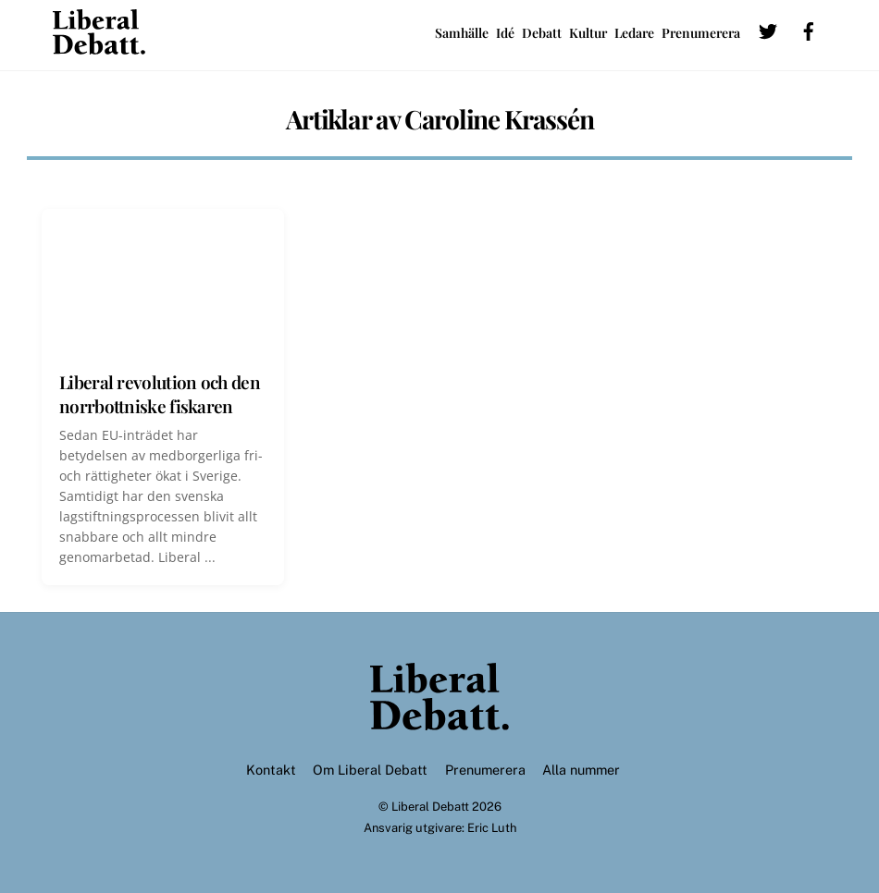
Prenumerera (701, 33)
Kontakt (271, 769)
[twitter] (767, 29)
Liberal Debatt (430, 806)
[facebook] (808, 29)
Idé (505, 33)
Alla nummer (581, 769)
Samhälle (462, 33)
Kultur (588, 33)
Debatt (542, 33)
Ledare (634, 33)
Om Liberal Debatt (370, 769)
